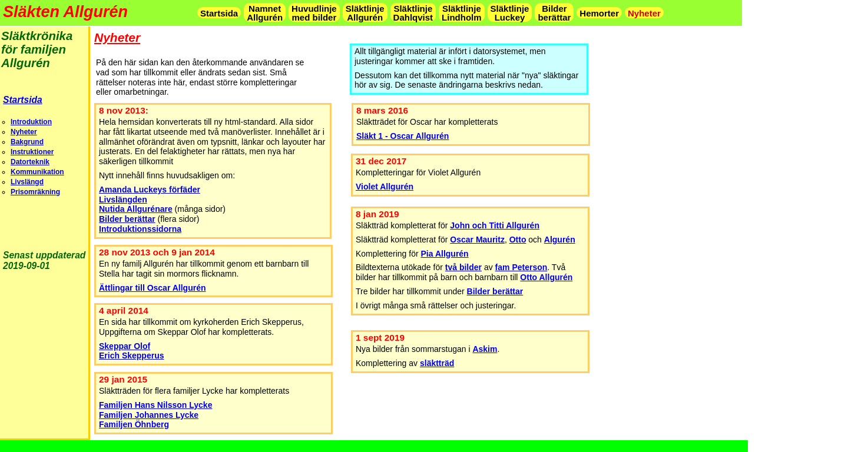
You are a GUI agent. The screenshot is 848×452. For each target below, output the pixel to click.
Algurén (559, 239)
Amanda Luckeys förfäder (149, 189)
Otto (517, 239)
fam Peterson (521, 267)
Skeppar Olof (124, 346)
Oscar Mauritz (477, 239)
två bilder (463, 267)
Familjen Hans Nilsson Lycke (155, 405)
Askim (484, 349)
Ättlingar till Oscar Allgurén (152, 288)
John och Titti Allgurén (494, 225)
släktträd (437, 363)
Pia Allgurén (445, 253)
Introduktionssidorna (140, 229)
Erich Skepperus (131, 355)
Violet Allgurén (384, 186)
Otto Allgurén (546, 277)
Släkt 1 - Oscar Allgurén (402, 136)
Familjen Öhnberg (134, 424)
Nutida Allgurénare (136, 209)
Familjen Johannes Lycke (148, 415)
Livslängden (123, 199)
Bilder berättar (495, 291)
